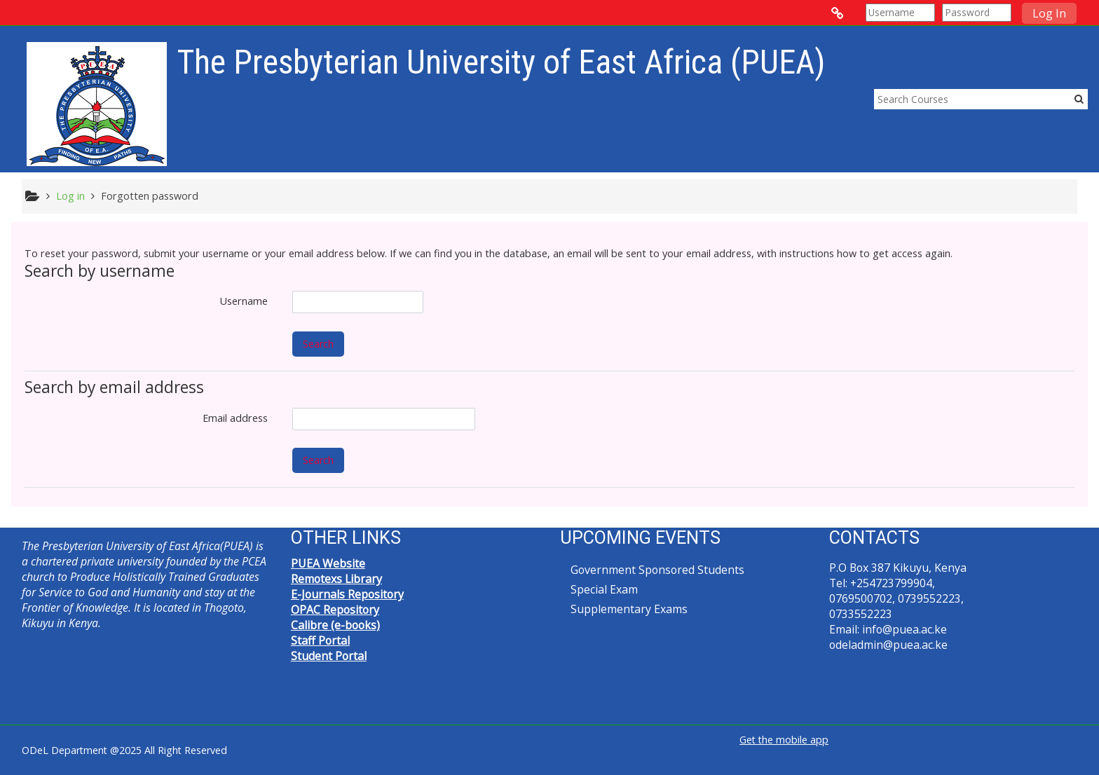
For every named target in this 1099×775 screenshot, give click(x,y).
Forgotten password (149, 196)
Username (244, 301)
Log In (1049, 13)
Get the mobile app (783, 739)
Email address (235, 418)
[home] (97, 103)
